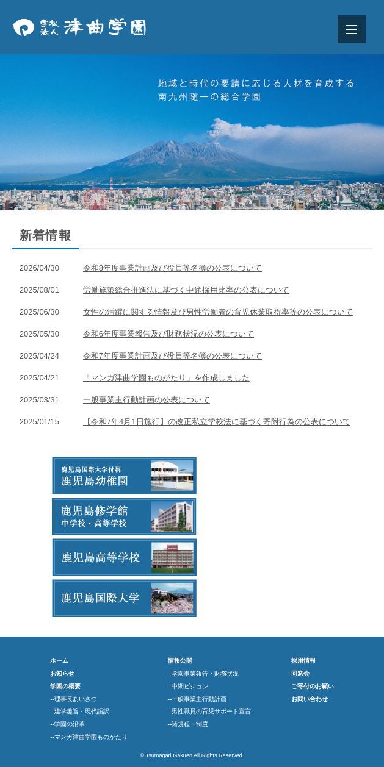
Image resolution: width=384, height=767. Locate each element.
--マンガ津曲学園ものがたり (89, 736)
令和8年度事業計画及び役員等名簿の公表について (172, 268)
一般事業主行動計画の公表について (146, 399)
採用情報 (303, 660)
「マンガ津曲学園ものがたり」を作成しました (166, 377)
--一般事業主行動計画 (197, 699)
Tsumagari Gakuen (169, 755)
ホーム (59, 660)
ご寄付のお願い (312, 686)
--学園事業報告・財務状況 (203, 673)
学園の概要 (65, 686)
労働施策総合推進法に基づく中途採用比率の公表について (186, 289)
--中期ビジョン (188, 686)
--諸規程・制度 (188, 724)
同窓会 (300, 673)
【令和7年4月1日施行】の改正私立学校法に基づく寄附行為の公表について (216, 421)
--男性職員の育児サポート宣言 (210, 711)
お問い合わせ (309, 699)
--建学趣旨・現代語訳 (79, 711)
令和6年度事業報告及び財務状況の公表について (168, 333)
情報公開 (180, 660)
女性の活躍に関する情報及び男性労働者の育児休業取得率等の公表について (218, 311)
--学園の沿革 (67, 724)
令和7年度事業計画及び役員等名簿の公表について (172, 355)
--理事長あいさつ (73, 699)
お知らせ (62, 673)
